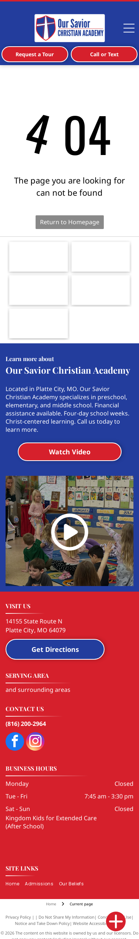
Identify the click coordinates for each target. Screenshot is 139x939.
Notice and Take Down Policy (42, 923)
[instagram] (35, 742)
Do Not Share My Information (67, 917)
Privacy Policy (18, 917)
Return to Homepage (69, 222)
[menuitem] (15, 884)
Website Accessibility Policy (98, 923)
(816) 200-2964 (26, 724)
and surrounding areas (38, 690)
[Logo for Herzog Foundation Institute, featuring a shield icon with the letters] (38, 323)
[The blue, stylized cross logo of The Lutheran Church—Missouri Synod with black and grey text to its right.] (38, 257)
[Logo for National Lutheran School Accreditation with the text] (101, 290)
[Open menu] (129, 28)
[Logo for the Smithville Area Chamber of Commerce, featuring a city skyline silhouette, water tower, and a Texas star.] (101, 257)
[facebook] (15, 742)
